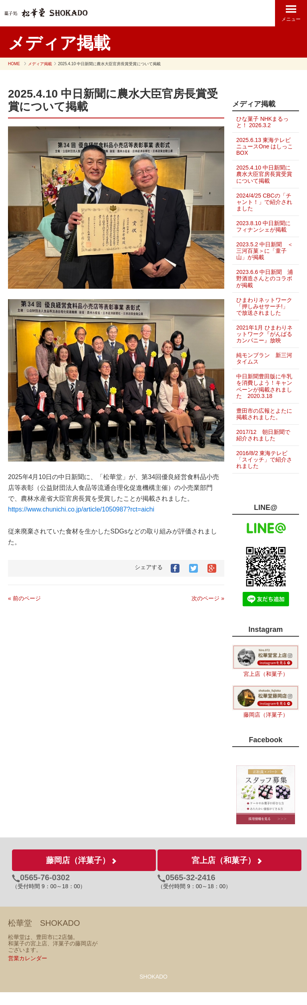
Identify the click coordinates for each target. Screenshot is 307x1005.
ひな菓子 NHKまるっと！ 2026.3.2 (262, 122)
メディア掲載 (40, 64)
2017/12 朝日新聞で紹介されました (263, 448)
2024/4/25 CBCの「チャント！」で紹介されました (261, 202)
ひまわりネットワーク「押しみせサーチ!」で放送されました (262, 309)
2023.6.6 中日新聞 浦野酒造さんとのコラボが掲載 (261, 278)
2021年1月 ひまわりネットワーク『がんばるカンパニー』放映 (261, 343)
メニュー (291, 13)
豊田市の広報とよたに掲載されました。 (261, 426)
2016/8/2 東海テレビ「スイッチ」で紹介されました (261, 472)
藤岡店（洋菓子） (265, 727)
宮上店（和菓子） (265, 687)
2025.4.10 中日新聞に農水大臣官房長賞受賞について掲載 (263, 174)
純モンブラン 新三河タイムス (261, 371)
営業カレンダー (27, 971)
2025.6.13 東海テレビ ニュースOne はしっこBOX (263, 146)
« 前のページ (24, 598)
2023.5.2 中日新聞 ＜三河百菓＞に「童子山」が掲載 (261, 250)
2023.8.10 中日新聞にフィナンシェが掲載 (263, 226)
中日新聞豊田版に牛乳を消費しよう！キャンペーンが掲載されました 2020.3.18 (262, 399)
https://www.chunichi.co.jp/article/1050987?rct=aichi (81, 509)
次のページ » (207, 598)
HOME (14, 64)
